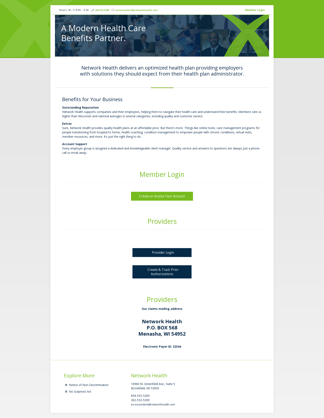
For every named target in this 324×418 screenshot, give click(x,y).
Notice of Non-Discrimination (88, 385)
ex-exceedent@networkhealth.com (137, 10)
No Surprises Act (80, 391)
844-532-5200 (140, 396)
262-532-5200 (102, 10)
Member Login (255, 10)
